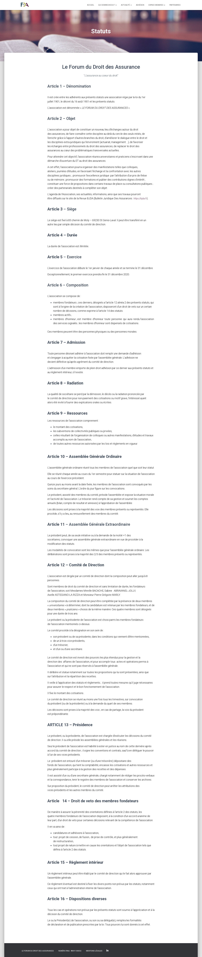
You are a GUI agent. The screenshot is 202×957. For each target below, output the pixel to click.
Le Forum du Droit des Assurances (38, 951)
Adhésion (140, 5)
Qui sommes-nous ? (107, 5)
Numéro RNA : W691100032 (69, 951)
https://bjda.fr (141, 198)
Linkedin (107, 950)
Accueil (90, 5)
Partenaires (174, 5)
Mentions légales (94, 951)
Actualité (126, 5)
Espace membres (157, 5)
